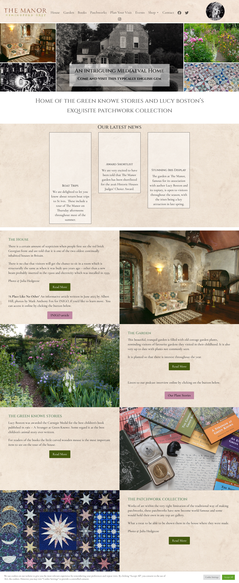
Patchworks (98, 13)
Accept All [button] (228, 577)
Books (82, 13)
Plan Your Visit (121, 13)
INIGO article (60, 315)
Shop (152, 13)
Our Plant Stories (179, 395)
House (55, 13)
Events (140, 13)
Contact (168, 13)
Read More (60, 287)
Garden (68, 13)
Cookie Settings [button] (211, 577)
